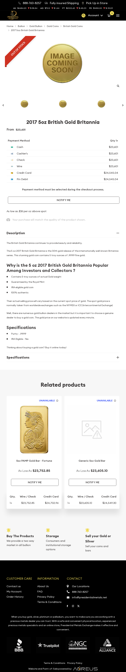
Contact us (14, 586)
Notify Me (64, 200)
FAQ (39, 591)
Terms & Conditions (49, 602)
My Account (14, 591)
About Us (43, 586)
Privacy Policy (45, 596)
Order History (15, 596)
